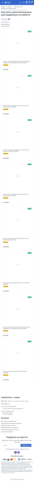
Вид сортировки (5, 24)
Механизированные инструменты (9, 427)
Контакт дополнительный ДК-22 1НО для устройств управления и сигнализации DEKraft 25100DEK (16, 327)
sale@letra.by (6, 403)
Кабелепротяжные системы (8, 425)
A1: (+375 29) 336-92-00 (9, 406)
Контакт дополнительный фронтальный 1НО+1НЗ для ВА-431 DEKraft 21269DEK (16, 150)
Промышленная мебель (7, 431)
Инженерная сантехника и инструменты (11, 423)
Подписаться (26, 445)
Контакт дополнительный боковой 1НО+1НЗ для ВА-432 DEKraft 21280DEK (16, 106)
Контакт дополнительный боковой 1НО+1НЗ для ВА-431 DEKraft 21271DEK (16, 239)
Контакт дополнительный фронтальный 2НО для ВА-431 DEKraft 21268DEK (15, 195)
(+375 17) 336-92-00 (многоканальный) (13, 408)
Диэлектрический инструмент (9, 421)
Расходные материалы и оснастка (10, 429)
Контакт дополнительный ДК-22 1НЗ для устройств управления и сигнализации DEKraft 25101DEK (16, 62)
